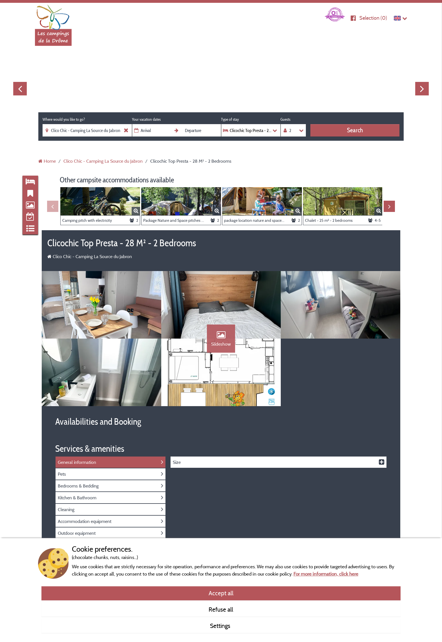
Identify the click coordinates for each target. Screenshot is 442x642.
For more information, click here (325, 574)
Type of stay (230, 119)
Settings (221, 625)
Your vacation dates (146, 119)
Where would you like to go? (64, 119)
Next (422, 88)
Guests (285, 119)
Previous (20, 88)
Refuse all (221, 609)
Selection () (373, 18)
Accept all (221, 593)
